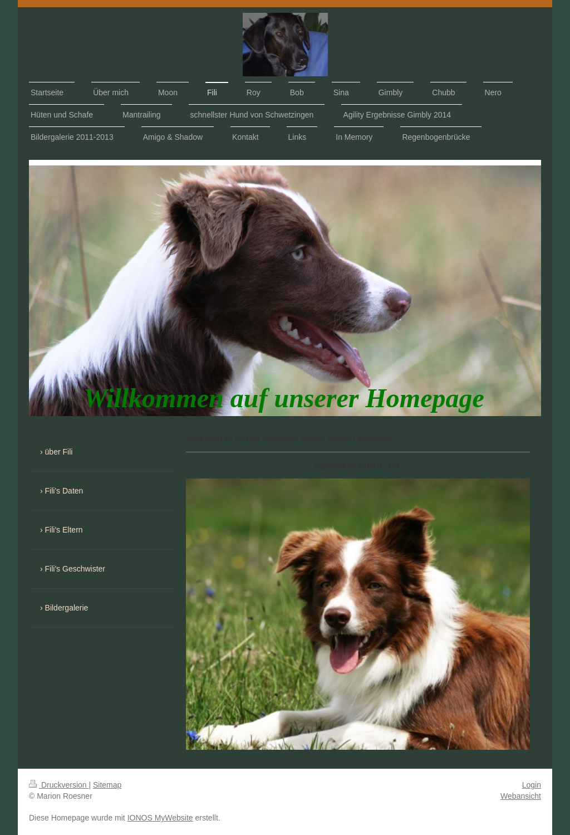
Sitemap (107, 784)
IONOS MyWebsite (160, 817)
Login (531, 784)
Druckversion (59, 784)
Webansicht (520, 796)
